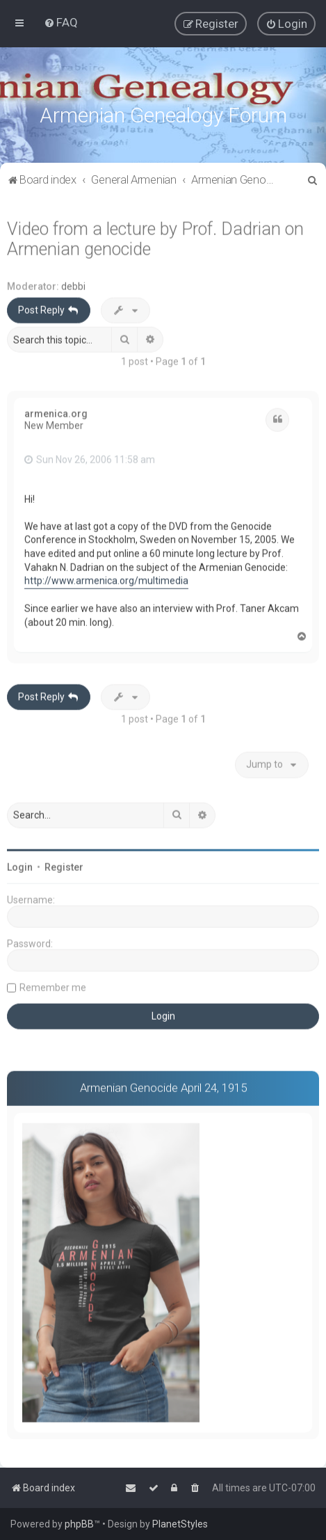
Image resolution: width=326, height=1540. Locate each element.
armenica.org (56, 411)
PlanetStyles (180, 1524)
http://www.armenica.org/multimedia (106, 578)
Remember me (52, 985)
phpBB (79, 1524)
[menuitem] (60, 22)
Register (63, 865)
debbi (73, 284)
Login (20, 865)
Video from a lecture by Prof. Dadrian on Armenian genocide (155, 237)
